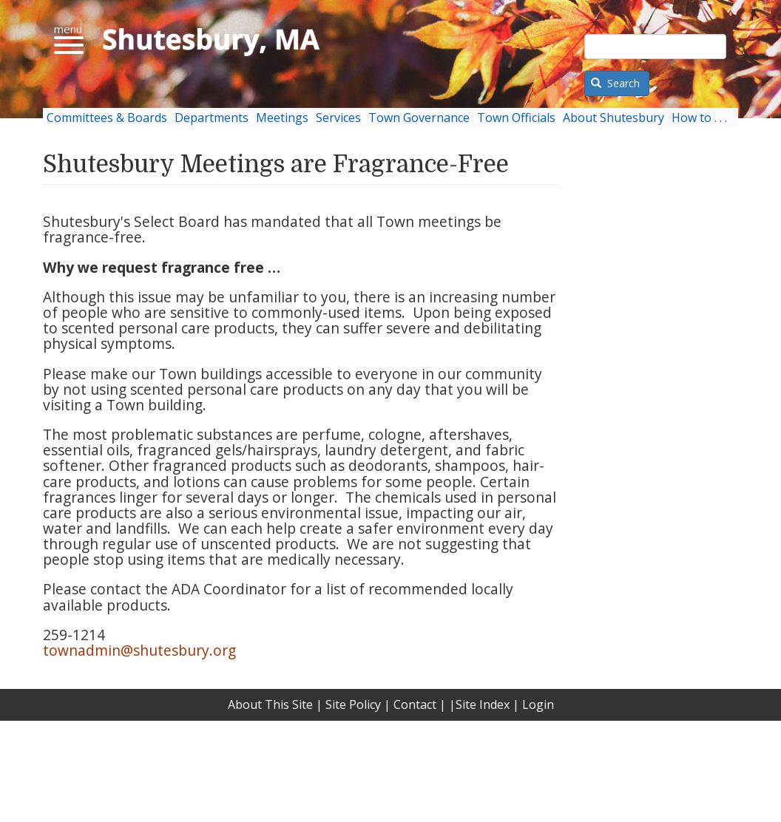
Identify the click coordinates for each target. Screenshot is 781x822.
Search (615, 83)
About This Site (270, 704)
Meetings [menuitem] (282, 117)
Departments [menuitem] (211, 117)
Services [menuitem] (338, 117)
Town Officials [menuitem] (516, 117)
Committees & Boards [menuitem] (107, 117)
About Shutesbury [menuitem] (613, 117)
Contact (414, 704)
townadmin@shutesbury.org (139, 650)
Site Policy (353, 704)
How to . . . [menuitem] (699, 117)
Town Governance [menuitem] (419, 117)
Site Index (483, 704)
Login (538, 704)
